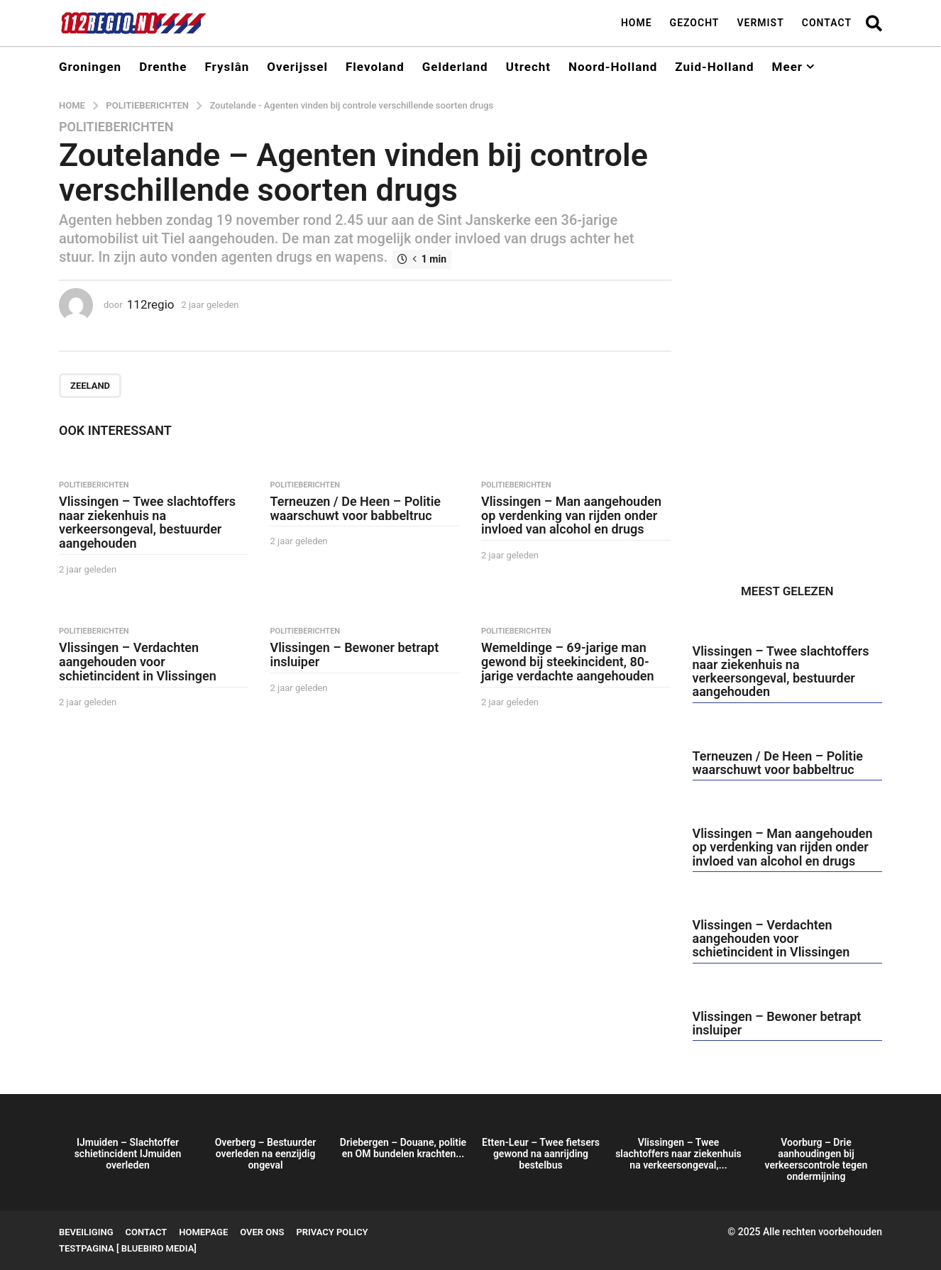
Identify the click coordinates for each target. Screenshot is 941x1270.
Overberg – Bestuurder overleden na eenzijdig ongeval (266, 1154)
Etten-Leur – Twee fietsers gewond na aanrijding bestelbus (541, 1154)
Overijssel (297, 67)
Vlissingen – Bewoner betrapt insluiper (354, 654)
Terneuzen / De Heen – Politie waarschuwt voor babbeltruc (355, 508)
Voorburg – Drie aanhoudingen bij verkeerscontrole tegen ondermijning (816, 1159)
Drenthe (163, 67)
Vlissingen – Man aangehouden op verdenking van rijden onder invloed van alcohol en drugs (571, 515)
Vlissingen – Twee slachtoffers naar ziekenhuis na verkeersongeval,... (678, 1154)
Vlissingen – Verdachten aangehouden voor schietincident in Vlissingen (137, 661)
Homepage (203, 1232)
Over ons (262, 1232)
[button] (874, 23)
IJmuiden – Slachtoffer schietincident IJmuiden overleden (128, 1154)
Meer (787, 67)
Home (636, 22)
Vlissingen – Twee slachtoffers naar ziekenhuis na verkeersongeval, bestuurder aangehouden (147, 522)
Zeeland (90, 385)
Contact (827, 22)
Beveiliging (86, 1232)
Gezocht (695, 22)
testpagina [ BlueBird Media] (128, 1248)
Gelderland (455, 67)
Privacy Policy (332, 1232)
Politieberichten (116, 127)
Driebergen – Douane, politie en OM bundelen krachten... (403, 1148)
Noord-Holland (612, 67)
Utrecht (528, 67)
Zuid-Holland (714, 67)
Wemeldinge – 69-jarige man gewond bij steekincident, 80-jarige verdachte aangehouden (567, 661)
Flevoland (375, 67)
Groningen (90, 67)
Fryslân (226, 67)
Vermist (760, 22)
